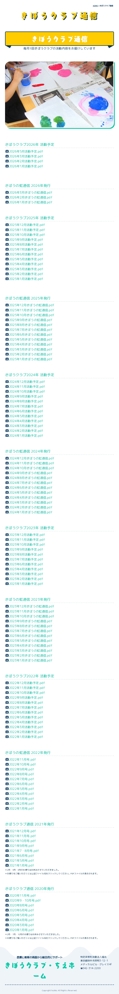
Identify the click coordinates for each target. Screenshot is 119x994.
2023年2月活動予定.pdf (26, 579)
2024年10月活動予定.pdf (27, 391)
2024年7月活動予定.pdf (26, 406)
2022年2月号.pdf (21, 803)
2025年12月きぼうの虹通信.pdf (31, 305)
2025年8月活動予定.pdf (26, 244)
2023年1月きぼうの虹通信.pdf (30, 660)
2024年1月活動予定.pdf (26, 435)
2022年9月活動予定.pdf (26, 697)
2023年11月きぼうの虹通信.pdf (31, 611)
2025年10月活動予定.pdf (27, 235)
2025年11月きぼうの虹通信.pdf (31, 310)
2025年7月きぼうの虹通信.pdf (30, 329)
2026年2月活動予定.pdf (26, 161)
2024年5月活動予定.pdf (26, 416)
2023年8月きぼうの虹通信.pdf (30, 626)
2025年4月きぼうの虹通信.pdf (30, 344)
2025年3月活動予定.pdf (26, 269)
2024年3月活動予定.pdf (26, 426)
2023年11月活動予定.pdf (27, 539)
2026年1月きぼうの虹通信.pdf (30, 202)
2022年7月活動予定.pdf (26, 707)
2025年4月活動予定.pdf (26, 264)
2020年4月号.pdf (21, 920)
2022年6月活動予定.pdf (26, 712)
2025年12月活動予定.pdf (27, 225)
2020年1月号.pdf (21, 930)
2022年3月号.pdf (21, 799)
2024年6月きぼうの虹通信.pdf (30, 487)
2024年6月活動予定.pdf (26, 411)
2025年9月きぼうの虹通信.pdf (30, 320)
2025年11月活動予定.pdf (27, 230)
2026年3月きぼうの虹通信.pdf (30, 192)
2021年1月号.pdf (21, 865)
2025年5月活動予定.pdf (26, 259)
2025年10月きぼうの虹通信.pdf (31, 315)
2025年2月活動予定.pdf (26, 274)
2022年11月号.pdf (22, 759)
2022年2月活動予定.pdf (26, 732)
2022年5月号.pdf (21, 789)
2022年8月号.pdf (21, 774)
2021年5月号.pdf (21, 860)
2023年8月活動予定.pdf (26, 554)
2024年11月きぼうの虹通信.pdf (31, 463)
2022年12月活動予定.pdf (27, 683)
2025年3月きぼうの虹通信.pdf (30, 349)
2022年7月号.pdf (21, 779)
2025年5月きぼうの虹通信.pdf (30, 339)
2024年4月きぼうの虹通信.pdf (30, 497)
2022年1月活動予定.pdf (26, 737)
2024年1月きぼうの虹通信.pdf (30, 512)
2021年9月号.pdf (21, 845)
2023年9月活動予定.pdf (26, 549)
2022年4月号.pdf (21, 793)
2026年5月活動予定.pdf (26, 151)
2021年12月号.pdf (22, 831)
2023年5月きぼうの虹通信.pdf (30, 640)
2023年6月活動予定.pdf (26, 564)
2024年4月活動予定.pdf (26, 421)
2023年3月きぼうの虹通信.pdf (30, 650)
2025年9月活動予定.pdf (26, 239)
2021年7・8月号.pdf (24, 851)
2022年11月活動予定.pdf (27, 688)
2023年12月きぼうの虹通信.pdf (31, 606)
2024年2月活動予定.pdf (26, 430)
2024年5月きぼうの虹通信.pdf (30, 492)
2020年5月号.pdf (21, 915)
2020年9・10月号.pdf (25, 900)
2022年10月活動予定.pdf (27, 692)
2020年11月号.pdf (22, 895)
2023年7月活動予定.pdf (26, 559)
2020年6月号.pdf (21, 910)
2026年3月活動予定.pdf (26, 156)
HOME (95, 6)
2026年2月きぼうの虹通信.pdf (30, 197)
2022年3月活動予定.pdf (26, 727)
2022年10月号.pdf (22, 764)
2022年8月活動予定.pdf (26, 702)
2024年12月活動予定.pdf (27, 381)
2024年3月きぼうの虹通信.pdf (30, 502)
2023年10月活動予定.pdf (27, 544)
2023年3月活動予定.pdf (26, 574)
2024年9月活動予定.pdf (26, 396)
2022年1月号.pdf (21, 808)
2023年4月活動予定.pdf (26, 569)
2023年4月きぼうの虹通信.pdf (30, 645)
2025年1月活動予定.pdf (26, 279)
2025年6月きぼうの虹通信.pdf (30, 334)
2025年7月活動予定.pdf (26, 249)
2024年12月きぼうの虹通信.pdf (31, 458)
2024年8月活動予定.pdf (26, 401)
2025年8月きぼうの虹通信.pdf (30, 325)
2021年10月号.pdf (22, 841)
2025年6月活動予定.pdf (26, 254)
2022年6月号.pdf (21, 784)
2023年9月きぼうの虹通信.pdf (30, 621)
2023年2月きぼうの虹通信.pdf (30, 655)
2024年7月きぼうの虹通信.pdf (30, 483)
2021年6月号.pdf (21, 855)
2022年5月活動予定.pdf (26, 717)
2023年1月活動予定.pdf (26, 584)
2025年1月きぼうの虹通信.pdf (30, 359)
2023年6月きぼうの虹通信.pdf (30, 636)
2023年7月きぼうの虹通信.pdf (30, 631)
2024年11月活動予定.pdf (27, 386)
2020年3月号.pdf (21, 925)
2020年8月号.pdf (21, 905)
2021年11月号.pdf (22, 836)
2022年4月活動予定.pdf (26, 722)
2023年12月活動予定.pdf (27, 535)
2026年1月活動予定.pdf (26, 166)
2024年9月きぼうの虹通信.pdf (30, 473)
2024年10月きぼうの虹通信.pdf (31, 468)
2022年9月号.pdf (21, 769)
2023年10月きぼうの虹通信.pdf (31, 616)
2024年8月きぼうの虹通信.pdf (30, 478)
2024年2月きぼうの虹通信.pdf (30, 507)
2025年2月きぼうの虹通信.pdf (30, 354)
